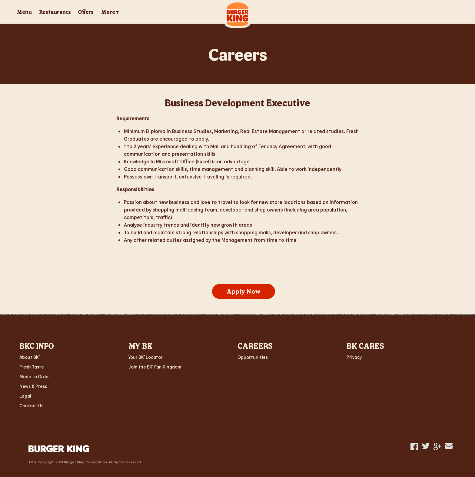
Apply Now (244, 291)
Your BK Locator (145, 357)
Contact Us (31, 405)
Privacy (354, 357)
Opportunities (253, 357)
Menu (24, 11)
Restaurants (55, 11)
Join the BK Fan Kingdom (154, 366)
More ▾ (110, 11)
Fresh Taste (31, 366)
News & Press (33, 386)
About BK (29, 357)
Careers (237, 54)
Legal (25, 396)
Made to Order (34, 376)
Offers (86, 11)
